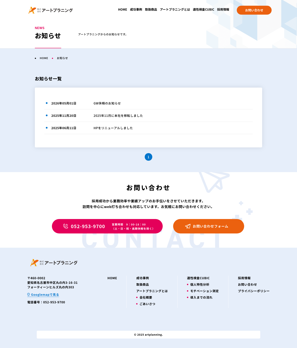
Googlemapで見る (45, 294)
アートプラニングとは (175, 9)
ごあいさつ (147, 303)
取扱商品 (151, 9)
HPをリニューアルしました (113, 128)
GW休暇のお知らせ (107, 103)
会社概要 (145, 297)
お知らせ (62, 58)
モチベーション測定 (204, 291)
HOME (122, 9)
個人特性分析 (199, 284)
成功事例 (136, 9)
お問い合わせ (254, 10)
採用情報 (223, 9)
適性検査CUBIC (203, 9)
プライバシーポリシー (254, 291)
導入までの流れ (201, 297)
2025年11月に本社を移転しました (118, 115)
